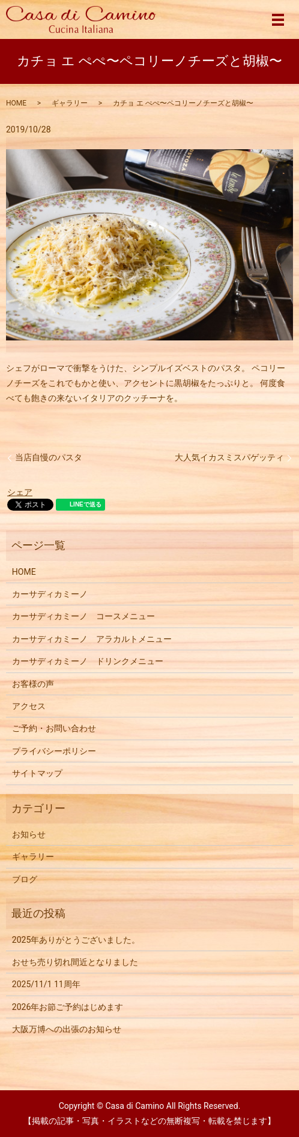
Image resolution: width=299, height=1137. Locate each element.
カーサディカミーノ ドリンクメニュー (87, 661)
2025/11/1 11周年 (46, 984)
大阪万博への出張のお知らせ (66, 1029)
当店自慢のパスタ (48, 457)
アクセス (29, 706)
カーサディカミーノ (50, 594)
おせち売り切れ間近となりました (75, 962)
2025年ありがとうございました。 (76, 940)
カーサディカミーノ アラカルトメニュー (92, 639)
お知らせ (29, 834)
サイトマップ (37, 773)
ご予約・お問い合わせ (54, 728)
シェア (19, 492)
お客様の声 (33, 684)
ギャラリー (70, 103)
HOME (16, 103)
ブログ (24, 879)
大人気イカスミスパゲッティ (229, 457)
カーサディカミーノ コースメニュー (83, 616)
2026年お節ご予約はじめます (67, 1007)
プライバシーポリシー (54, 751)
